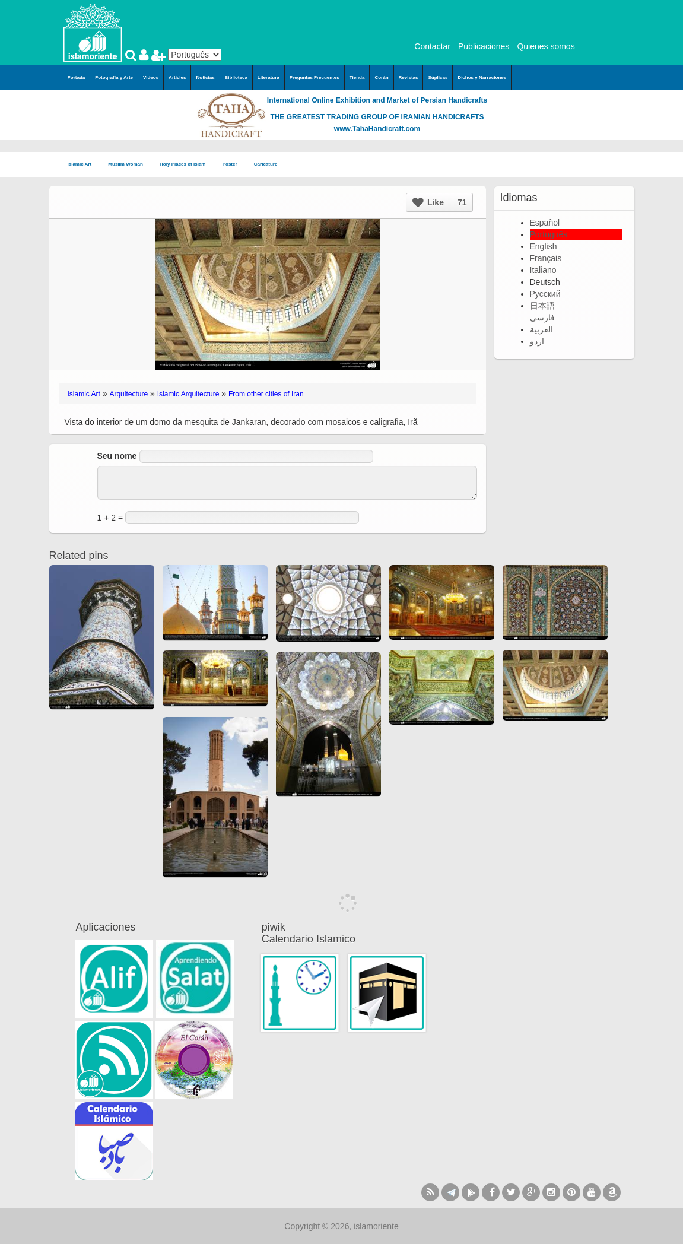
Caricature (266, 164)
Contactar (432, 46)
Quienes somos (545, 46)
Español (545, 222)
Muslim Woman (129, 164)
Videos (150, 77)
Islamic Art (83, 164)
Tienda (357, 77)
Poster (233, 164)
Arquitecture (128, 394)
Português (549, 234)
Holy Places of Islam (186, 164)
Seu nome (117, 456)
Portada (76, 77)
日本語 (542, 305)
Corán (381, 77)
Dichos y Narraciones (482, 77)
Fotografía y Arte (114, 77)
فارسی (542, 317)
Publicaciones (483, 46)
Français (546, 258)
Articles (177, 77)
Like (439, 202)
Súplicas (437, 77)
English (543, 246)
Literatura (268, 77)
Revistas (408, 77)
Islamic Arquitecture (188, 394)
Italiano (543, 270)
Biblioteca (236, 77)
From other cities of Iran (266, 394)
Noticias (205, 77)
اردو (537, 341)
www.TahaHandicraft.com (377, 129)
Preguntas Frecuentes (314, 77)
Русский (545, 294)
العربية (541, 329)
